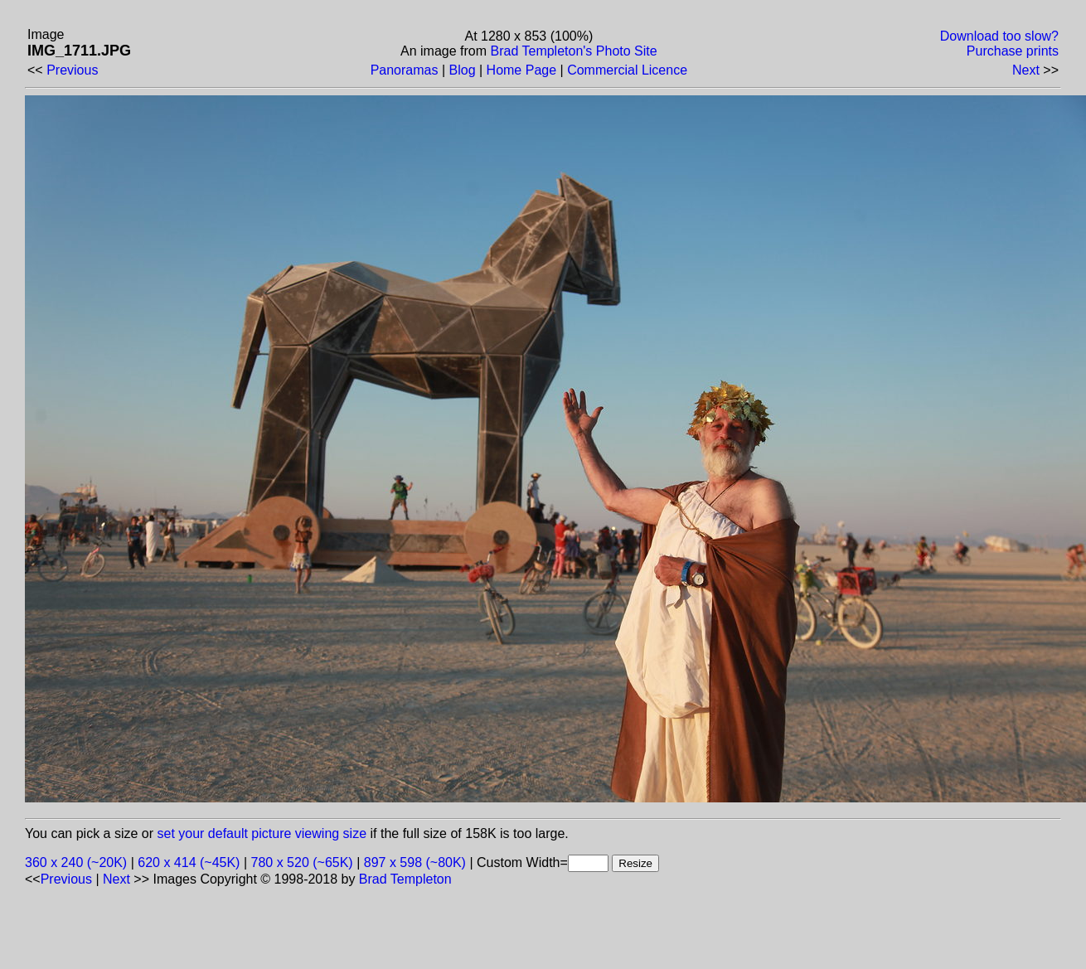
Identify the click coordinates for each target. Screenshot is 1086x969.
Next (1026, 70)
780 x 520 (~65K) (302, 862)
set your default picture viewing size (262, 833)
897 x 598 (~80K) (415, 862)
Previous (72, 70)
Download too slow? (999, 36)
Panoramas (405, 70)
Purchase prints (1013, 51)
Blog (462, 70)
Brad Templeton (405, 879)
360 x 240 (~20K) (76, 862)
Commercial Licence (627, 70)
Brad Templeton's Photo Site (574, 51)
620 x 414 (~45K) (189, 862)
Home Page (522, 70)
